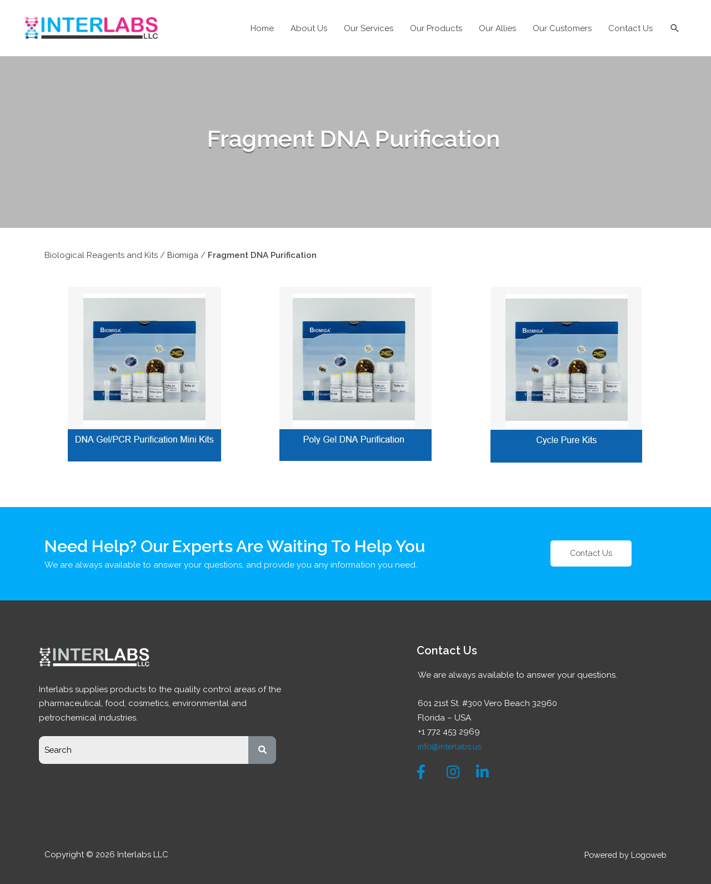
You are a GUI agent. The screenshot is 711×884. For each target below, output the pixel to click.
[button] (591, 553)
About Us (309, 28)
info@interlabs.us (451, 746)
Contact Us (630, 28)
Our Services (368, 28)
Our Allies (497, 28)
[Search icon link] (674, 28)
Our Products (436, 28)
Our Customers (562, 28)
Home (262, 28)
